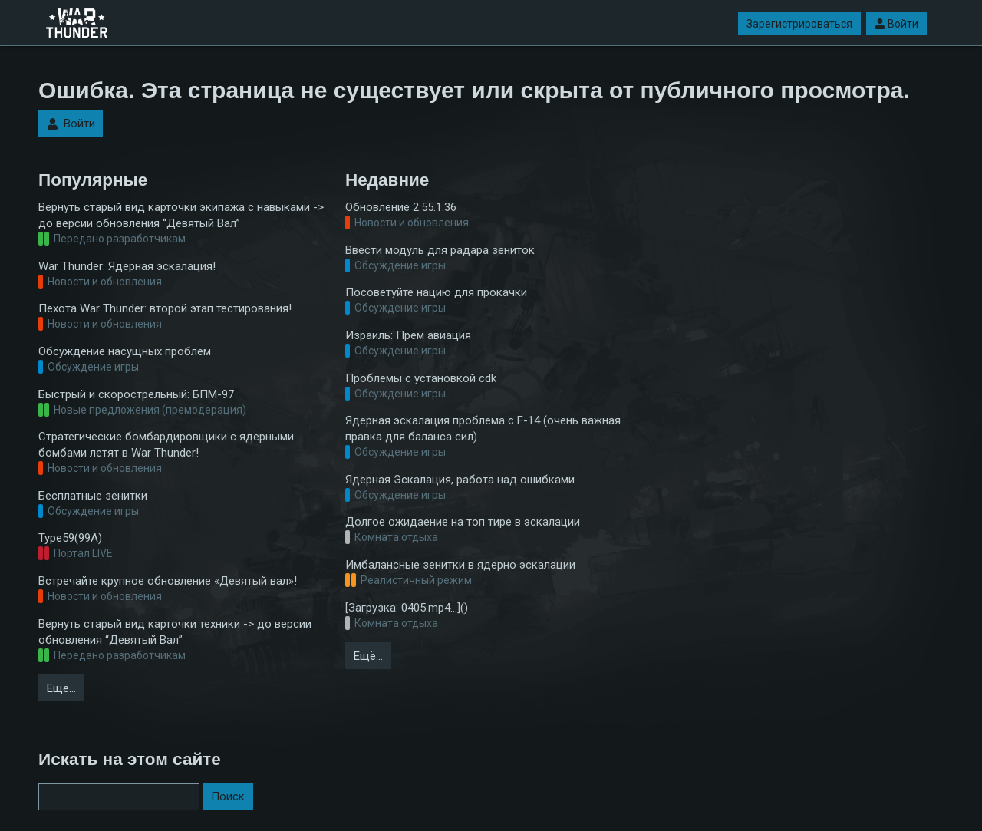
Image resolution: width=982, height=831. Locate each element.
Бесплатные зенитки (92, 496)
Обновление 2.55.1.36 (400, 207)
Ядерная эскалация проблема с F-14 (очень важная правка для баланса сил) (483, 429)
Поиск (228, 796)
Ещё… (61, 688)
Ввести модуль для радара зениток (440, 250)
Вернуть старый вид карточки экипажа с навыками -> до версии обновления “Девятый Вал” (181, 215)
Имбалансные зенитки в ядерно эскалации (460, 565)
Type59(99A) (70, 538)
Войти (896, 24)
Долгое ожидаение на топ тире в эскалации (462, 522)
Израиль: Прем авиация (408, 335)
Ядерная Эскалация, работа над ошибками (460, 479)
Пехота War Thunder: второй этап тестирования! (165, 308)
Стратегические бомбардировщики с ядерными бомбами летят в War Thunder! (166, 445)
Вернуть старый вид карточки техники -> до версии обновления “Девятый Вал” (174, 632)
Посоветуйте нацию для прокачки (436, 292)
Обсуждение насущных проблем (124, 351)
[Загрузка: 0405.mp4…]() (406, 608)
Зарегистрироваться (799, 24)
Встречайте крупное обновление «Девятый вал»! (167, 581)
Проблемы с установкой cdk (420, 378)
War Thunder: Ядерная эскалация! (127, 266)
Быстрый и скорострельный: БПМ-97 (136, 394)
